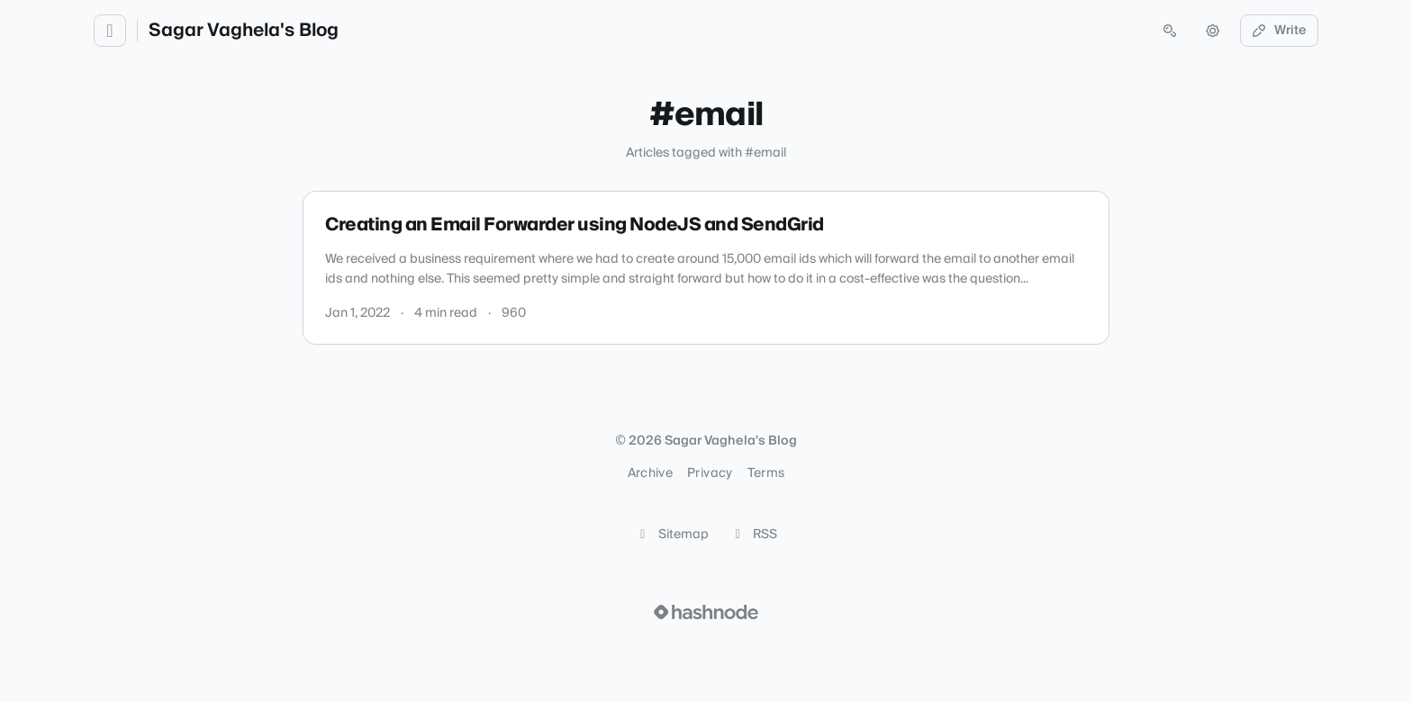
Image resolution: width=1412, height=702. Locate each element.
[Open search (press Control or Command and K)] (1170, 30)
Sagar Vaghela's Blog (244, 30)
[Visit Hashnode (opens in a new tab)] (706, 612)
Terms (766, 473)
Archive (650, 473)
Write (1280, 30)
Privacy (709, 473)
